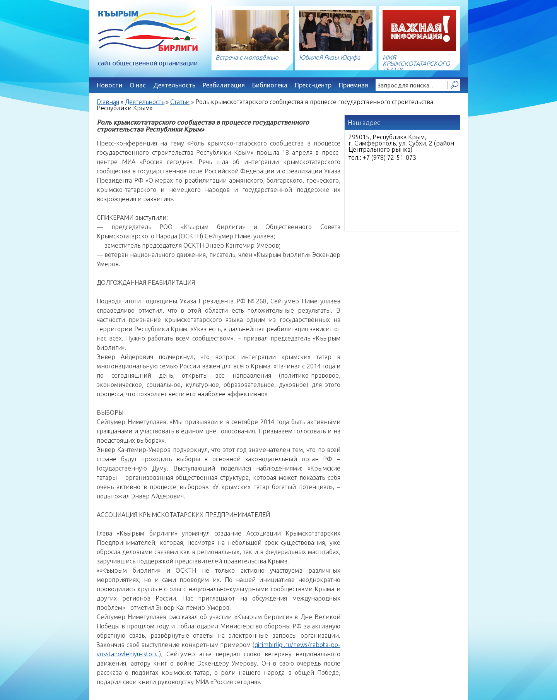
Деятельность (174, 85)
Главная (108, 101)
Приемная (353, 85)
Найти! (454, 85)
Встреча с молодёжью (246, 57)
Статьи (180, 101)
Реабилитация (224, 85)
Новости (109, 85)
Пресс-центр (313, 85)
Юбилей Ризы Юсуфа (329, 57)
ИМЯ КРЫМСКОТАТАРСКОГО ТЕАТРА (416, 63)
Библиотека (269, 85)
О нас (138, 85)
